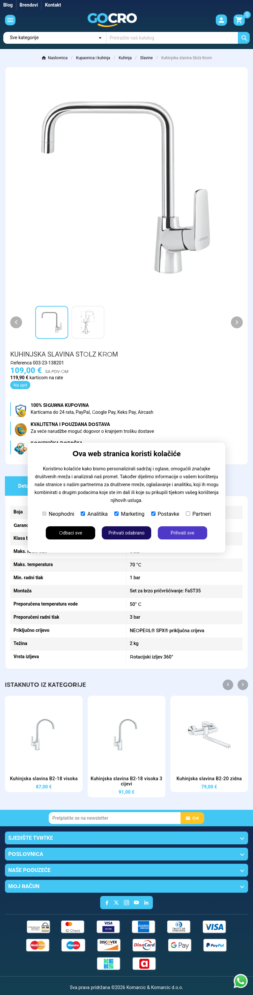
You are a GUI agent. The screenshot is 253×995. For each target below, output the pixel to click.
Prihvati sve (182, 532)
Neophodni (58, 514)
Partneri (198, 514)
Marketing (129, 514)
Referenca (21, 362)
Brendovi (29, 5)
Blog (8, 5)
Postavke (165, 514)
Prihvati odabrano (126, 532)
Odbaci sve (70, 532)
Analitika (94, 514)
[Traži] (178, 38)
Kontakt (53, 5)
